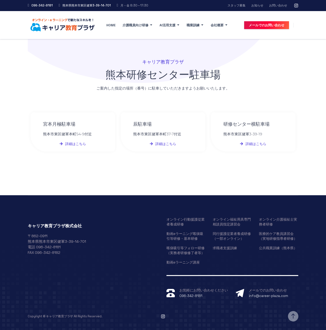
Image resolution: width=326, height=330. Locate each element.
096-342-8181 (42, 5)
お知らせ (257, 5)
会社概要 (217, 25)
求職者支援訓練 (225, 248)
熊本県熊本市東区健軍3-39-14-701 (86, 5)
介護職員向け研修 (135, 25)
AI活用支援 (167, 25)
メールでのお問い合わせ (266, 25)
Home (111, 25)
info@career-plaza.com (268, 296)
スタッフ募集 (237, 5)
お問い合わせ (278, 5)
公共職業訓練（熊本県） (278, 248)
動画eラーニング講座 (183, 262)
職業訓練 (193, 25)
